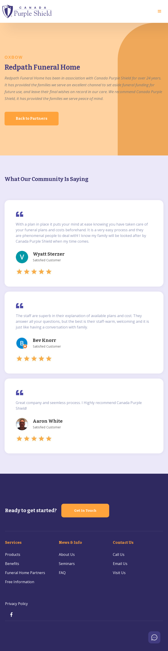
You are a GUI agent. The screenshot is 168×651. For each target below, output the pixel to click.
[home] (27, 11)
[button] (159, 11)
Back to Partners (31, 118)
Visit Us (119, 572)
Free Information (19, 581)
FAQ (62, 572)
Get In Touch (85, 511)
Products (12, 554)
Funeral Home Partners (25, 572)
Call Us (118, 554)
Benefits (12, 563)
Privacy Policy (16, 603)
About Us (67, 554)
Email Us (120, 563)
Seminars (67, 563)
